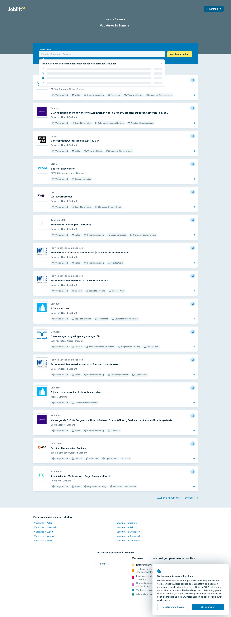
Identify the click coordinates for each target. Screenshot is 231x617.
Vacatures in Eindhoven (128, 531)
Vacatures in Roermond (128, 536)
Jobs (108, 19)
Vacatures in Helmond (45, 527)
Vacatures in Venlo (43, 540)
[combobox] (102, 54)
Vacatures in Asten (43, 523)
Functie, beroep (45, 50)
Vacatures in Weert (43, 531)
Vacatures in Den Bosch (128, 540)
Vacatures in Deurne (127, 523)
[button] (179, 54)
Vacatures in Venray (44, 536)
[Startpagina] (16, 8)
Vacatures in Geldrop (127, 527)
